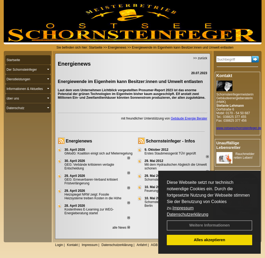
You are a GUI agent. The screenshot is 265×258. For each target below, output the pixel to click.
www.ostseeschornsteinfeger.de (239, 128)
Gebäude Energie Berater (189, 118)
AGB (154, 245)
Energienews (79, 141)
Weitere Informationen (209, 225)
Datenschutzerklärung (187, 214)
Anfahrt (142, 245)
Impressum (182, 208)
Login (59, 245)
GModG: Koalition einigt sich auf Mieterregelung (99, 153)
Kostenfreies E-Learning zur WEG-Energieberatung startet (89, 211)
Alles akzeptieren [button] (209, 240)
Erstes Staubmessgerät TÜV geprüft (170, 153)
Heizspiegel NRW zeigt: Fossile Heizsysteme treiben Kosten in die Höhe (93, 196)
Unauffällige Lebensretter (228, 145)
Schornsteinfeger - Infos (170, 141)
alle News (121, 227)
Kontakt (72, 245)
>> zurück (200, 58)
